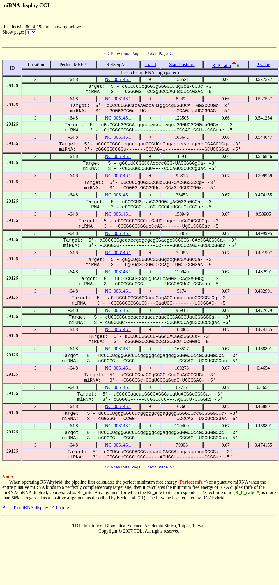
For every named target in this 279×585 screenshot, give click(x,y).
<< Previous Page (122, 54)
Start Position (182, 65)
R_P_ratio (221, 66)
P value (263, 65)
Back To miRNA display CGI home (35, 509)
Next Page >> (161, 54)
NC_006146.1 (118, 80)
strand (150, 65)
